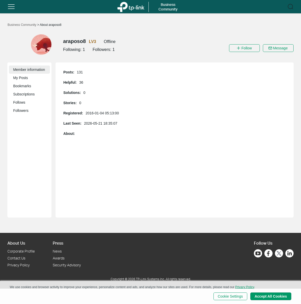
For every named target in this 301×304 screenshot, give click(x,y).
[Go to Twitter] (279, 253)
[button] (11, 6)
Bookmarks (22, 86)
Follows (19, 102)
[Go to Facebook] (268, 253)
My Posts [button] (20, 78)
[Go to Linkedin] (289, 253)
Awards (58, 258)
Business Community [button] (168, 6)
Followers (20, 110)
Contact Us (16, 258)
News (57, 251)
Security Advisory (67, 265)
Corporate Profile (21, 251)
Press (58, 243)
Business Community (22, 25)
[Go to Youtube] (258, 253)
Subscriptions (24, 94)
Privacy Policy (18, 265)
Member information (29, 70)
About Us (16, 243)
